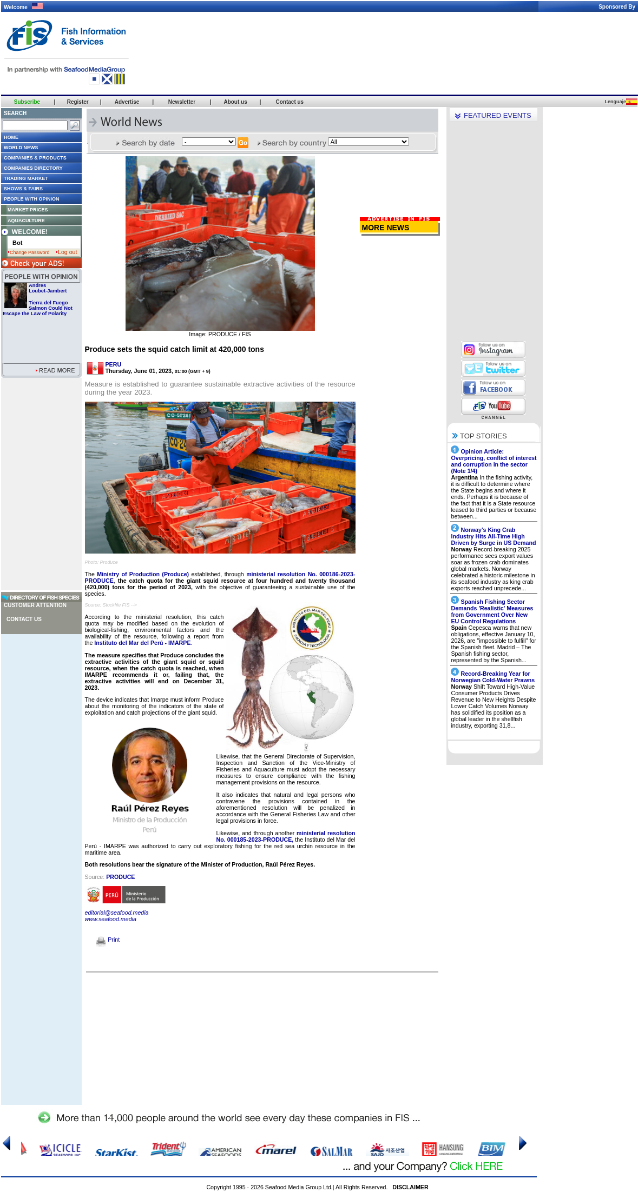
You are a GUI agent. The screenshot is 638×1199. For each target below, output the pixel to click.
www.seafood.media (110, 919)
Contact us (24, 619)
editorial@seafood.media (117, 912)
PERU (114, 364)
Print (108, 939)
